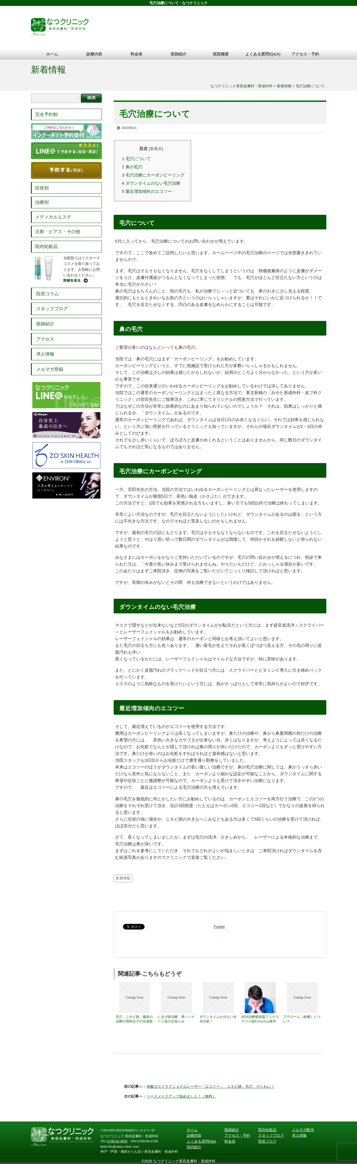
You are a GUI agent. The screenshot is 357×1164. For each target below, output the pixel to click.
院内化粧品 (46, 246)
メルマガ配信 (303, 1130)
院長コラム (47, 293)
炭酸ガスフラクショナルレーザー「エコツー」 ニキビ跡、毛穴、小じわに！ (211, 1086)
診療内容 (94, 54)
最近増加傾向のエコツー (147, 191)
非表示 (156, 149)
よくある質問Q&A (201, 1141)
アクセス (45, 339)
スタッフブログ (52, 308)
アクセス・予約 (305, 54)
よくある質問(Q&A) (262, 54)
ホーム (52, 54)
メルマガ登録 (49, 369)
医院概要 (221, 54)
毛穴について (136, 158)
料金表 (136, 54)
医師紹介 (179, 54)
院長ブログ (267, 1141)
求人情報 (45, 354)
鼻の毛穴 (132, 166)
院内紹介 (194, 1147)
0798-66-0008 (117, 1141)
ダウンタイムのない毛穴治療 (151, 183)
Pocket (219, 926)
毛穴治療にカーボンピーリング (153, 175)
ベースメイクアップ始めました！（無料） (181, 1096)
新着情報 (48, 70)
